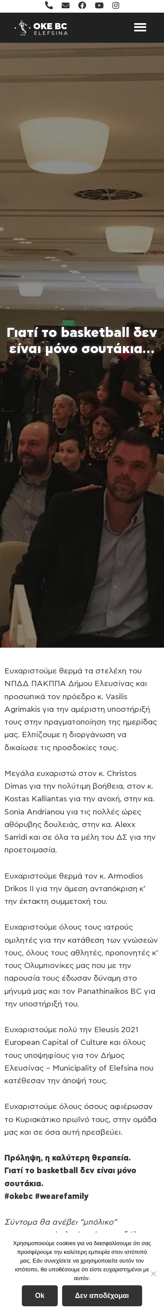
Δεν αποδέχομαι (102, 1295)
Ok (39, 1295)
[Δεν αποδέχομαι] (153, 1273)
